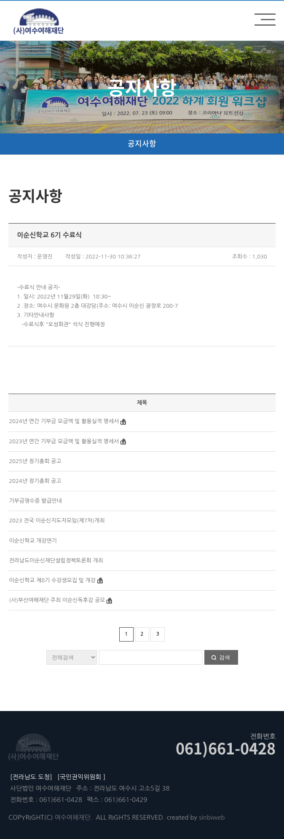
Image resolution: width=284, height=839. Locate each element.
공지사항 (142, 143)
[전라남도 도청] (31, 777)
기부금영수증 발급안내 (35, 500)
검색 (224, 657)
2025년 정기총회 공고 (35, 461)
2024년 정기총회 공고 (35, 481)
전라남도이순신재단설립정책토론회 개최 (56, 560)
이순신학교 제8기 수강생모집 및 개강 (52, 580)
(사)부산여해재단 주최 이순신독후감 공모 (57, 600)
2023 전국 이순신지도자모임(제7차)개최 (56, 520)
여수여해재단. (73, 817)
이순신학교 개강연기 (33, 540)
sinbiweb (212, 817)
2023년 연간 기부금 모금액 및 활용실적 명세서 (64, 441)
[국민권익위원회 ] (81, 777)
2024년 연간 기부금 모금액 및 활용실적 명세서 (64, 421)
